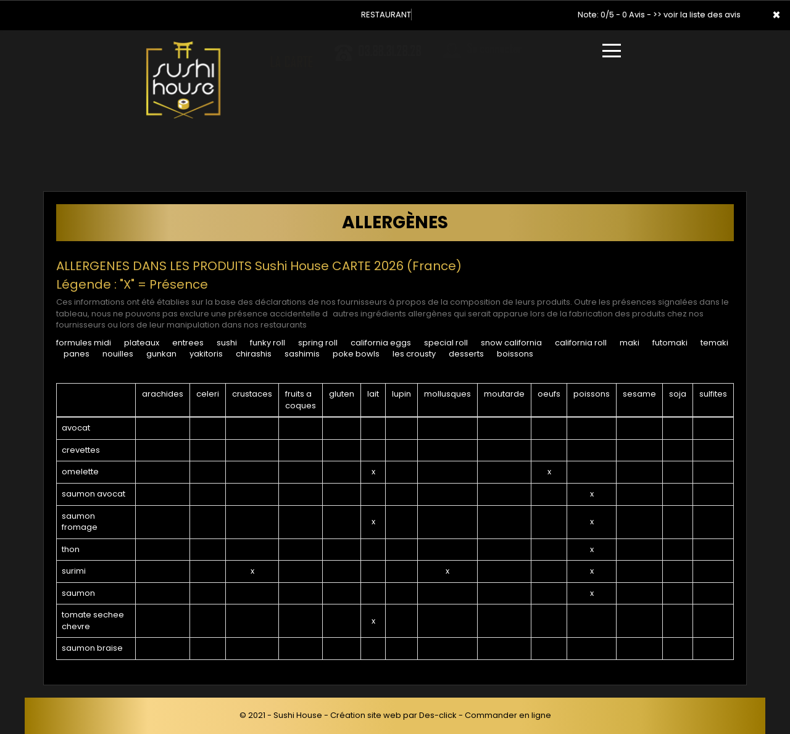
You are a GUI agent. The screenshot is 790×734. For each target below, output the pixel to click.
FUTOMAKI (670, 342)
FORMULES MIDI (83, 342)
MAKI (629, 342)
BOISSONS (515, 354)
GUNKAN (161, 354)
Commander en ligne (508, 715)
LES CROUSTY (414, 354)
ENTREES (188, 342)
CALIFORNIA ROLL (581, 342)
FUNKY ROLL (267, 342)
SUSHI (227, 342)
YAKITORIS (206, 354)
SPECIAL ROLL (446, 342)
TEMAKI (714, 342)
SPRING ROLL (318, 342)
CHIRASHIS (254, 354)
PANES (76, 354)
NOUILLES (117, 354)
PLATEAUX (141, 342)
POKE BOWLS (356, 354)
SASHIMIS (302, 354)
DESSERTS (466, 354)
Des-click (438, 715)
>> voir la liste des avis (697, 14)
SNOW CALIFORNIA (511, 342)
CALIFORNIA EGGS (381, 342)
